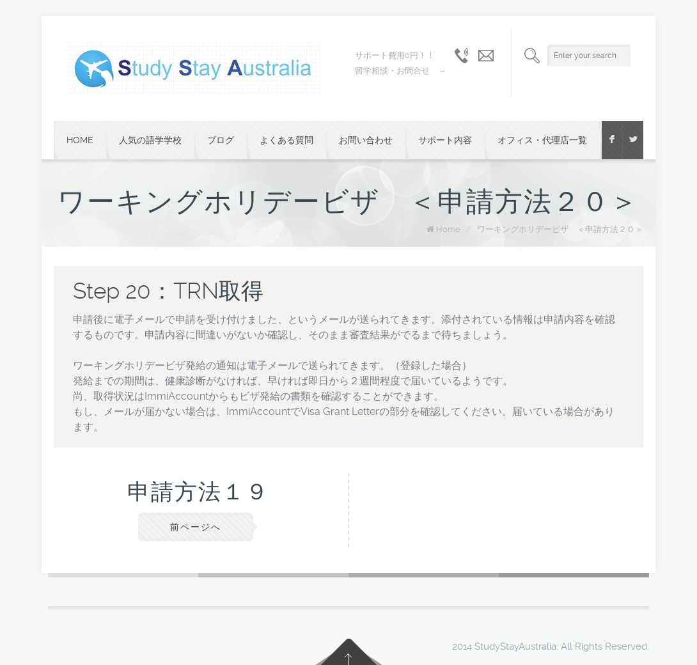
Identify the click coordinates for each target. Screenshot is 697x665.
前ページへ (195, 527)
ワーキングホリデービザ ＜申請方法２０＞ (560, 229)
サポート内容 (445, 140)
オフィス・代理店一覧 (542, 140)
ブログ (220, 140)
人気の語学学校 (150, 140)
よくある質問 (286, 140)
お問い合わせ (366, 140)
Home (80, 140)
